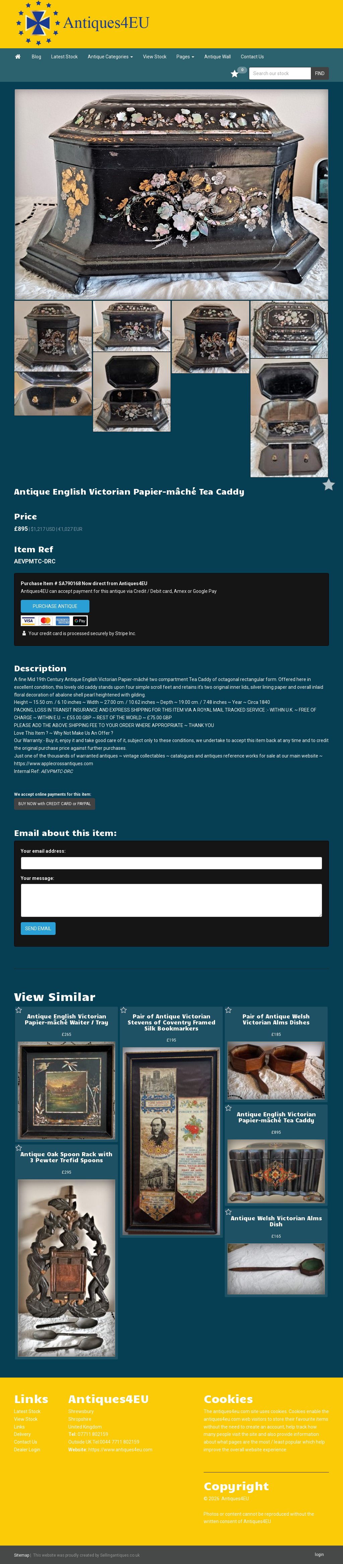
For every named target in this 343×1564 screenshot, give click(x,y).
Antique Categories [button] (110, 56)
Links (19, 1427)
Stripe (121, 633)
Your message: (37, 878)
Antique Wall (217, 56)
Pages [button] (185, 56)
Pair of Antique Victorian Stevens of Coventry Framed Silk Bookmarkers (171, 1022)
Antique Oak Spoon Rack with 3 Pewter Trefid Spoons (66, 1157)
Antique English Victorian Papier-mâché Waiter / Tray (66, 1019)
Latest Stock (64, 56)
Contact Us (252, 56)
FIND (320, 73)
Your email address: (43, 851)
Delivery (22, 1434)
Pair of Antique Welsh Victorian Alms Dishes (276, 1019)
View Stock (154, 56)
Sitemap (21, 1555)
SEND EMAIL (38, 928)
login (319, 1554)
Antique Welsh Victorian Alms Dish (276, 1221)
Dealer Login (27, 1449)
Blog (36, 56)
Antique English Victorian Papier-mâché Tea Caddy (276, 1117)
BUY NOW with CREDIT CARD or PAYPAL (54, 803)
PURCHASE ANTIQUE (55, 606)
